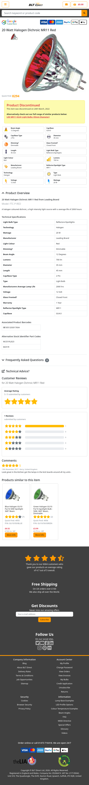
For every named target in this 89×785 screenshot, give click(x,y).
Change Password (64, 667)
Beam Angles (64, 712)
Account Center (64, 659)
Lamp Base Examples (64, 700)
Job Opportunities (24, 679)
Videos (65, 733)
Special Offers (64, 724)
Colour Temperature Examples (64, 708)
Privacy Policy (25, 708)
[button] (84, 512)
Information (64, 696)
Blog (25, 663)
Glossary (64, 728)
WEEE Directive (64, 720)
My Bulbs (64, 679)
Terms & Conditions (24, 675)
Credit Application (64, 683)
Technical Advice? (15, 371)
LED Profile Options (64, 704)
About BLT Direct (24, 667)
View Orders (64, 671)
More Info (11, 535)
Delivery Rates (24, 671)
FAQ (64, 716)
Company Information (24, 659)
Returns (64, 691)
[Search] (84, 13)
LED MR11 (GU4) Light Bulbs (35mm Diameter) (28, 117)
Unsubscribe (64, 687)
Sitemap (24, 683)
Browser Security (24, 704)
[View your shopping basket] (79, 4)
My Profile (64, 663)
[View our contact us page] (66, 4)
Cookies (24, 700)
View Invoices (64, 675)
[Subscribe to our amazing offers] (44, 614)
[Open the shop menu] (5, 4)
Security (24, 696)
